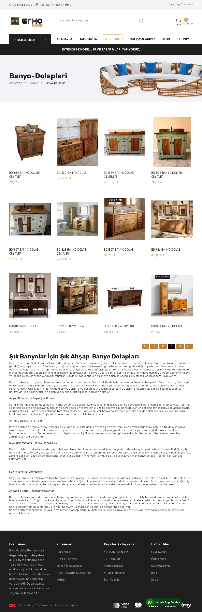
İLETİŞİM (183, 39)
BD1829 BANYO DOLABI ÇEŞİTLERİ (119, 174)
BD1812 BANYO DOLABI (119, 326)
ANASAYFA (64, 39)
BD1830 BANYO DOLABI (72, 172)
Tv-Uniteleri (112, 559)
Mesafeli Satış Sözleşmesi (74, 573)
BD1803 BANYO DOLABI (119, 249)
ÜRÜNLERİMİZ (113, 39)
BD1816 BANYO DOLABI (166, 249)
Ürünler (33, 83)
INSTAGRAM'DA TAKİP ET (54, 4)
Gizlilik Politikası (67, 559)
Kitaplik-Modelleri (115, 573)
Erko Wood (46, 605)
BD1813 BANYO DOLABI (71, 326)
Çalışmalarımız (161, 566)
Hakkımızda (64, 552)
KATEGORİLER (30, 39)
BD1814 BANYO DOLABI (24, 326)
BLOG (166, 39)
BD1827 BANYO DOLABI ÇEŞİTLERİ (24, 251)
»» (189, 346)
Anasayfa (15, 83)
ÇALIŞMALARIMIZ (142, 39)
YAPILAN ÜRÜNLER (116, 552)
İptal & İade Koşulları (70, 566)
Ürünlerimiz (158, 559)
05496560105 (20, 4)
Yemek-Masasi (113, 566)
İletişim (61, 579)
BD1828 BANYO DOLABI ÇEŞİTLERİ (166, 174)
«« (145, 346)
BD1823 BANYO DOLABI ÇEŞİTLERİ (72, 251)
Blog (154, 573)
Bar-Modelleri (112, 579)
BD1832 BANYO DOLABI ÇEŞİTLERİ (24, 174)
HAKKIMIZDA (88, 39)
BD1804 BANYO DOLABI (166, 326)
